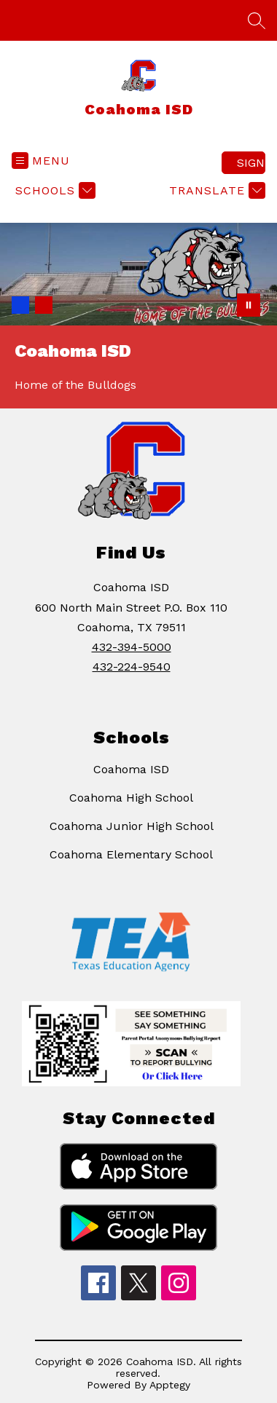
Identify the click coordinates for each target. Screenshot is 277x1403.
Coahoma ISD (131, 769)
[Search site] (256, 20)
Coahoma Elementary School (131, 854)
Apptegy (169, 1385)
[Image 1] (20, 305)
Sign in (251, 163)
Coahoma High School (131, 798)
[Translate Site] (215, 190)
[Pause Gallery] (248, 305)
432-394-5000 (131, 647)
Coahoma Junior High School (132, 826)
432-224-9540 (132, 666)
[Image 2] (43, 305)
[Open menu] (41, 160)
